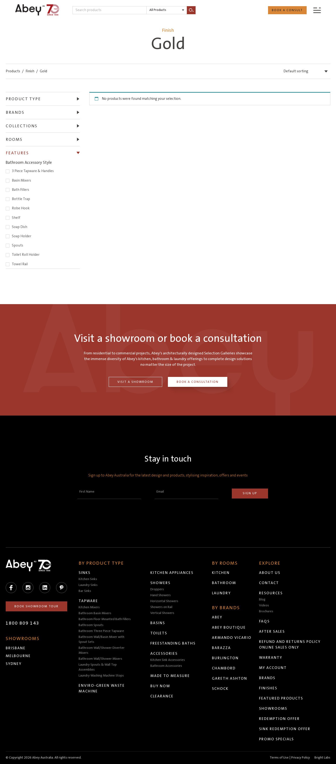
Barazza (221, 648)
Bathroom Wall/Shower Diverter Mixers (102, 650)
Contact (269, 583)
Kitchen (221, 573)
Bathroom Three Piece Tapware (101, 631)
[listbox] (167, 10)
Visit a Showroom (135, 382)
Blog (262, 599)
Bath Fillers (20, 190)
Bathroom (224, 583)
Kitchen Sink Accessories (168, 660)
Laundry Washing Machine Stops (101, 675)
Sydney (14, 664)
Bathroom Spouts (91, 625)
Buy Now (160, 686)
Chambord (224, 668)
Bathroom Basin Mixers (95, 613)
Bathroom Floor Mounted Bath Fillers (105, 619)
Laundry (221, 593)
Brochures (266, 611)
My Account (273, 668)
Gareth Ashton (229, 678)
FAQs (264, 621)
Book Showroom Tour (36, 606)
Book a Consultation (198, 382)
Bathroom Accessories (166, 666)
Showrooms (273, 708)
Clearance (162, 696)
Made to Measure (170, 676)
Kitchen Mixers (89, 607)
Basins (158, 623)
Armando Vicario (232, 638)
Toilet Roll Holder (26, 255)
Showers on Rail (162, 607)
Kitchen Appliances (172, 573)
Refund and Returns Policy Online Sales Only (290, 645)
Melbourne (18, 656)
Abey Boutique (229, 627)
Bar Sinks (85, 591)
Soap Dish (19, 227)
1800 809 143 (22, 623)
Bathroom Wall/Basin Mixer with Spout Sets (101, 639)
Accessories (164, 653)
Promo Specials (276, 739)
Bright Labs (322, 757)
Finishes (268, 688)
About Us (270, 573)
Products (13, 71)
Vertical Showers (163, 613)
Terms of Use (279, 757)
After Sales (272, 631)
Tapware (88, 601)
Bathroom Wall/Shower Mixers (100, 659)
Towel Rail (20, 264)
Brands (267, 678)
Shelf (16, 218)
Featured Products (281, 698)
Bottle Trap (21, 199)
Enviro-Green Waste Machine (102, 688)
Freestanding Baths (173, 643)
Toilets (159, 633)
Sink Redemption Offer (285, 729)
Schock (220, 688)
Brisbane (16, 648)
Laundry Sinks (88, 585)
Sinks (84, 573)
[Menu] (317, 10)
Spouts (17, 245)
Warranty (270, 657)
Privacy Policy (300, 757)
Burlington (225, 658)
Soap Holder (21, 236)
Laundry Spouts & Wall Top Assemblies (98, 667)
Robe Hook (21, 208)
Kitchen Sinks (88, 579)
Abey (217, 617)
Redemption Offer (279, 719)
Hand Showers (161, 595)
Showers (161, 583)
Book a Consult (287, 10)
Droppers (157, 589)
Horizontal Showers (165, 601)
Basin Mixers (21, 180)
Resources (271, 593)
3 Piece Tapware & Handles (33, 171)
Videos (264, 605)
